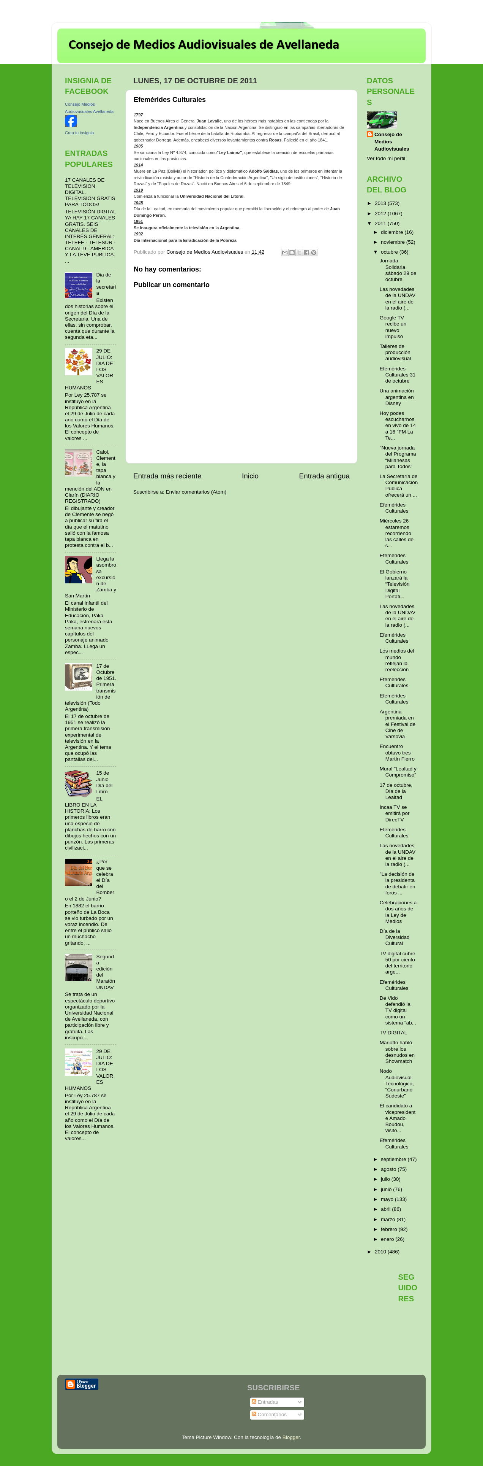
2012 (381, 213)
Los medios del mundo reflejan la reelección (397, 660)
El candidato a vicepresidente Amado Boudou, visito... (398, 1118)
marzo (388, 1219)
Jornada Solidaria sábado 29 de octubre (398, 270)
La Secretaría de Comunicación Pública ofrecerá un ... (399, 485)
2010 (381, 1252)
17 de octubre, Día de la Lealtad (396, 791)
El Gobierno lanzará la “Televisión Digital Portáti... (395, 584)
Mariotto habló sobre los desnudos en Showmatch (397, 1052)
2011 (381, 223)
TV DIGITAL (393, 1033)
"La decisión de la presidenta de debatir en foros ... (397, 883)
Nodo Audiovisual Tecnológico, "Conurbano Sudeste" (397, 1083)
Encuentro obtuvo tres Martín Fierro (397, 752)
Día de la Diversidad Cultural (395, 937)
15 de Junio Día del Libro (104, 782)
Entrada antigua (324, 476)
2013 (381, 203)
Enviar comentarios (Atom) (196, 492)
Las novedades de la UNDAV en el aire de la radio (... (397, 298)
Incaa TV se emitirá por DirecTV (395, 813)
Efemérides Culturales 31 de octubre (398, 375)
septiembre (394, 1159)
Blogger (291, 1437)
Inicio (250, 476)
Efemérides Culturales (394, 508)
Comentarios (269, 1414)
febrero (390, 1229)
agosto (389, 1169)
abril (386, 1209)
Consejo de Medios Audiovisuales (391, 142)
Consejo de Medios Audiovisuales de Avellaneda (204, 45)
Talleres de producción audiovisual (395, 352)
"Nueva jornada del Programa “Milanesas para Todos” (398, 457)
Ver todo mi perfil (386, 158)
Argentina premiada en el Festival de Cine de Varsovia (398, 724)
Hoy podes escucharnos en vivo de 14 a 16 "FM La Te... (398, 425)
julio (386, 1179)
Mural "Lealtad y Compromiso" (398, 772)
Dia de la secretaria (106, 284)
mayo (388, 1199)
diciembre (392, 232)
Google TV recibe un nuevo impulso (393, 327)
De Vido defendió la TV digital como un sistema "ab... (398, 1010)
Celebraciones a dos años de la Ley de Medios (398, 912)
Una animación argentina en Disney (397, 397)
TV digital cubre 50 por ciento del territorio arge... (397, 963)
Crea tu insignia (79, 132)
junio (387, 1189)
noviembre (393, 242)
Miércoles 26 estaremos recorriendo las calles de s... (397, 533)
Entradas (265, 1402)
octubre (390, 252)
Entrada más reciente (167, 476)
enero (388, 1239)
